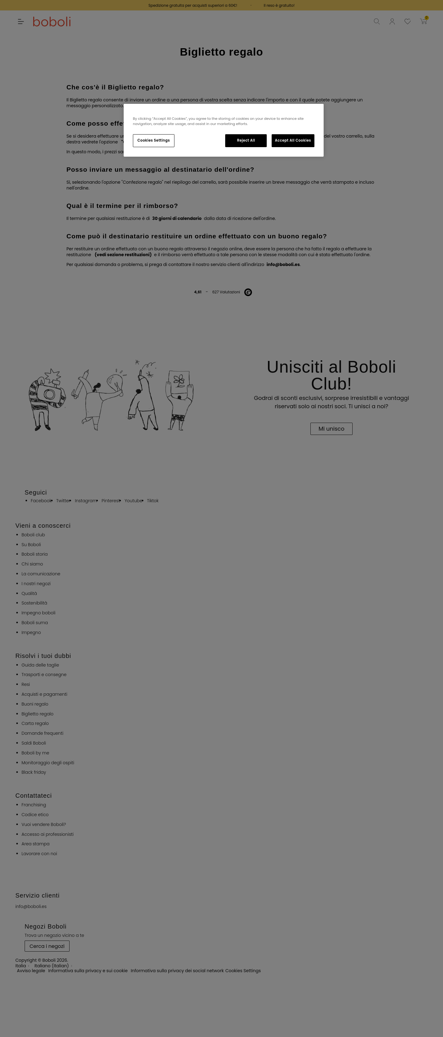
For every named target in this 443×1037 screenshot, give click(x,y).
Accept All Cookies (293, 140)
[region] (224, 130)
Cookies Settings (154, 140)
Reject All (246, 140)
